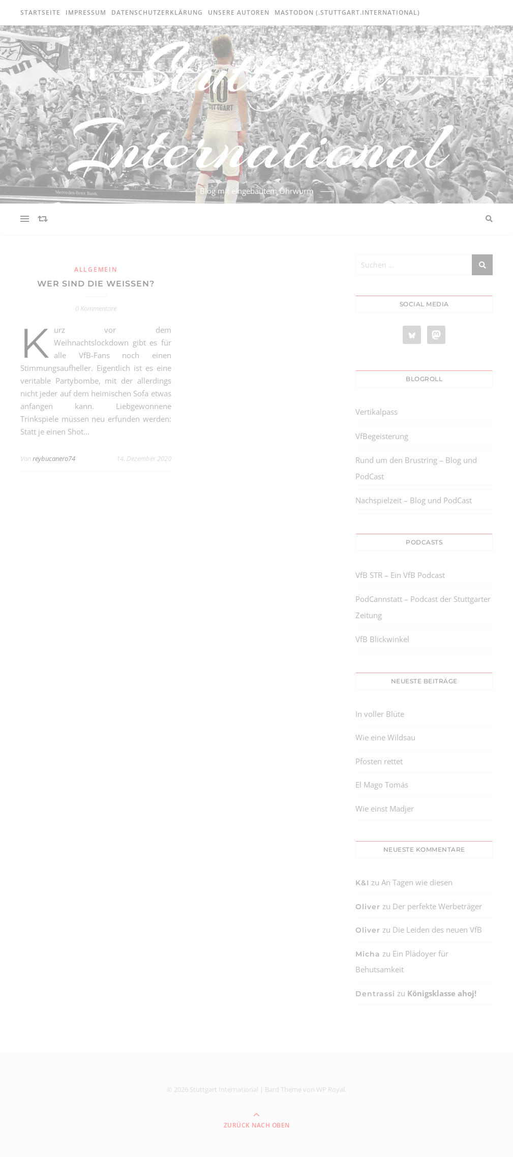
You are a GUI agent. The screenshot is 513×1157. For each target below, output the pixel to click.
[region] (132, 1071)
